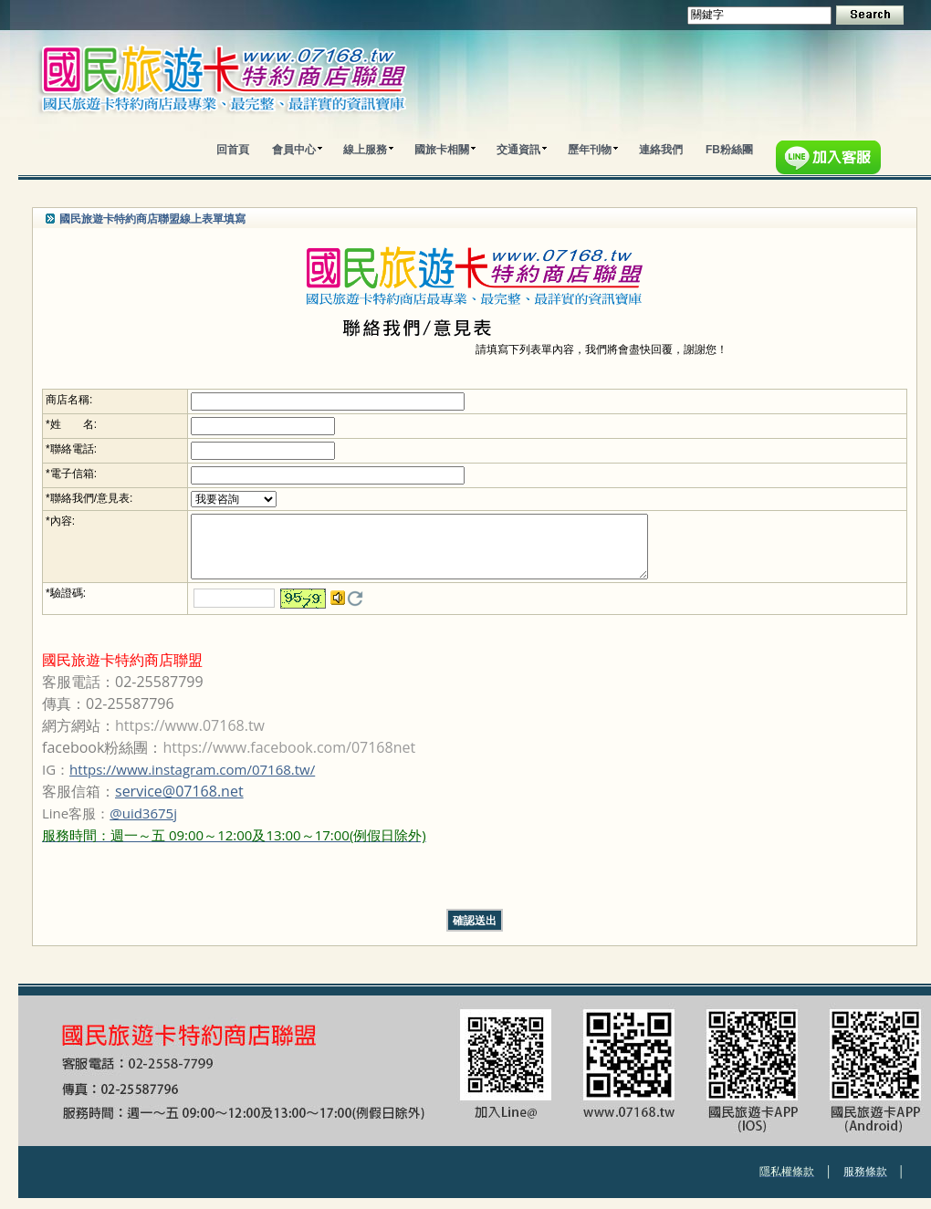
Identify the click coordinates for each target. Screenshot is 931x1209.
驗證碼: (68, 604)
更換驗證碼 (350, 609)
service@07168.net (179, 802)
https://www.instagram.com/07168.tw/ (192, 780)
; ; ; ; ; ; (228, 499)
